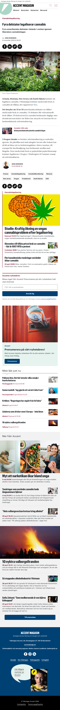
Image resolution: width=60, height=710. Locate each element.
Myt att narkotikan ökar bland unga (25, 476)
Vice (35, 105)
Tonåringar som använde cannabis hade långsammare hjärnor (20, 490)
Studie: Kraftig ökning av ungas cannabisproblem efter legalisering (29, 230)
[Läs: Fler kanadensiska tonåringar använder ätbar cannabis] (53, 259)
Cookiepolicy (21, 704)
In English (45, 660)
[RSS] (34, 654)
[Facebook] (25, 654)
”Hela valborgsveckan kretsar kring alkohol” (23, 511)
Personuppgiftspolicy (35, 704)
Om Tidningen (23, 660)
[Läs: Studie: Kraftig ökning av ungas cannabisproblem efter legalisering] (31, 210)
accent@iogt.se (17, 166)
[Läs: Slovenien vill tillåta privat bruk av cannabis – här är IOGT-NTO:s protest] (53, 245)
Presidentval (26, 179)
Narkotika (25, 10)
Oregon (16, 179)
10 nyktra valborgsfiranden (20, 561)
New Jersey (7, 179)
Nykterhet (34, 10)
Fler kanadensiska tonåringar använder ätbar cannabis (23, 259)
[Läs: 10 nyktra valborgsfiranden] (30, 542)
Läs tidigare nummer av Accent (19, 672)
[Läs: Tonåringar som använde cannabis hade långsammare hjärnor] (53, 491)
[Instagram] (30, 654)
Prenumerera (12, 361)
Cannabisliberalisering (35, 174)
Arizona (5, 174)
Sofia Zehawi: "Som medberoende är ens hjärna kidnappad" (24, 599)
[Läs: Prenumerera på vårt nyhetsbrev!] (30, 324)
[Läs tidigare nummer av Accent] (39, 680)
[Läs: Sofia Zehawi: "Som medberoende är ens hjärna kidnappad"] (53, 599)
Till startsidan (30, 617)
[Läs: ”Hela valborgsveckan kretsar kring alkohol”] (53, 511)
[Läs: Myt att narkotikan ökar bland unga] (30, 456)
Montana (49, 174)
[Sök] (50, 5)
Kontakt (13, 660)
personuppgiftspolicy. (49, 299)
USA (47, 179)
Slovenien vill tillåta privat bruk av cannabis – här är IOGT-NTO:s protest (25, 245)
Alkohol (16, 10)
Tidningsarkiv (35, 660)
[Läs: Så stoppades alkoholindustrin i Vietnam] (53, 579)
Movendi (43, 10)
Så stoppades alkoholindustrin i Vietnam (21, 578)
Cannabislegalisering (18, 174)
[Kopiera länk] (14, 46)
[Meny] (56, 5)
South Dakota (38, 179)
